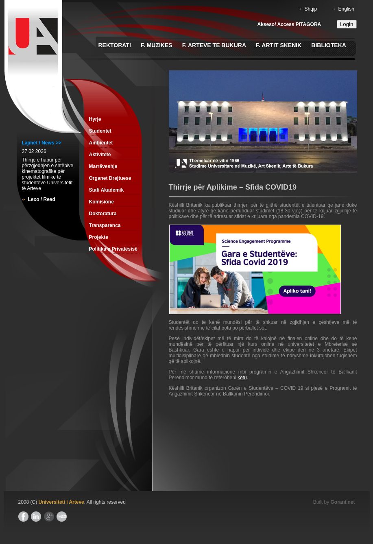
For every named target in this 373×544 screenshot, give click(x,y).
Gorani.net (342, 502)
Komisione (101, 202)
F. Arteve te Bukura (214, 45)
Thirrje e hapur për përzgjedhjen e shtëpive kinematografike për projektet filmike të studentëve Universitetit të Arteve (48, 174)
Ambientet (101, 143)
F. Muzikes (156, 45)
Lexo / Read (41, 199)
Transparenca (105, 225)
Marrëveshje (103, 166)
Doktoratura (103, 213)
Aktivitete (100, 154)
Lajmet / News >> (41, 143)
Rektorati (114, 45)
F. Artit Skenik (278, 45)
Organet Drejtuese (110, 178)
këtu (242, 377)
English (346, 9)
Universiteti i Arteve (61, 502)
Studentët (100, 131)
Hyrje (95, 119)
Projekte (98, 237)
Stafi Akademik (106, 190)
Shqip (311, 9)
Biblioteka (328, 45)
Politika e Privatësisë (113, 249)
